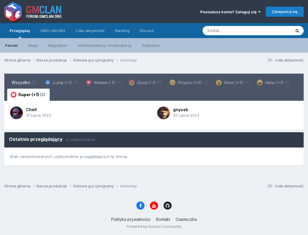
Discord (147, 30)
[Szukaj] (233, 30)
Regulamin (57, 45)
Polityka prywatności (131, 219)
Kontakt (163, 219)
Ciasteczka (186, 219)
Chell (31, 109)
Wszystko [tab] (24, 82)
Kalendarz (151, 45)
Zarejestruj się (285, 11)
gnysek (180, 109)
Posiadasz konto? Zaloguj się (230, 12)
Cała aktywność (90, 30)
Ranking (122, 30)
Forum (11, 45)
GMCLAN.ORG (52, 30)
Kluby (33, 45)
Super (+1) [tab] (28, 95)
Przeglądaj (20, 33)
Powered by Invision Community (154, 226)
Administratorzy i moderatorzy (104, 45)
